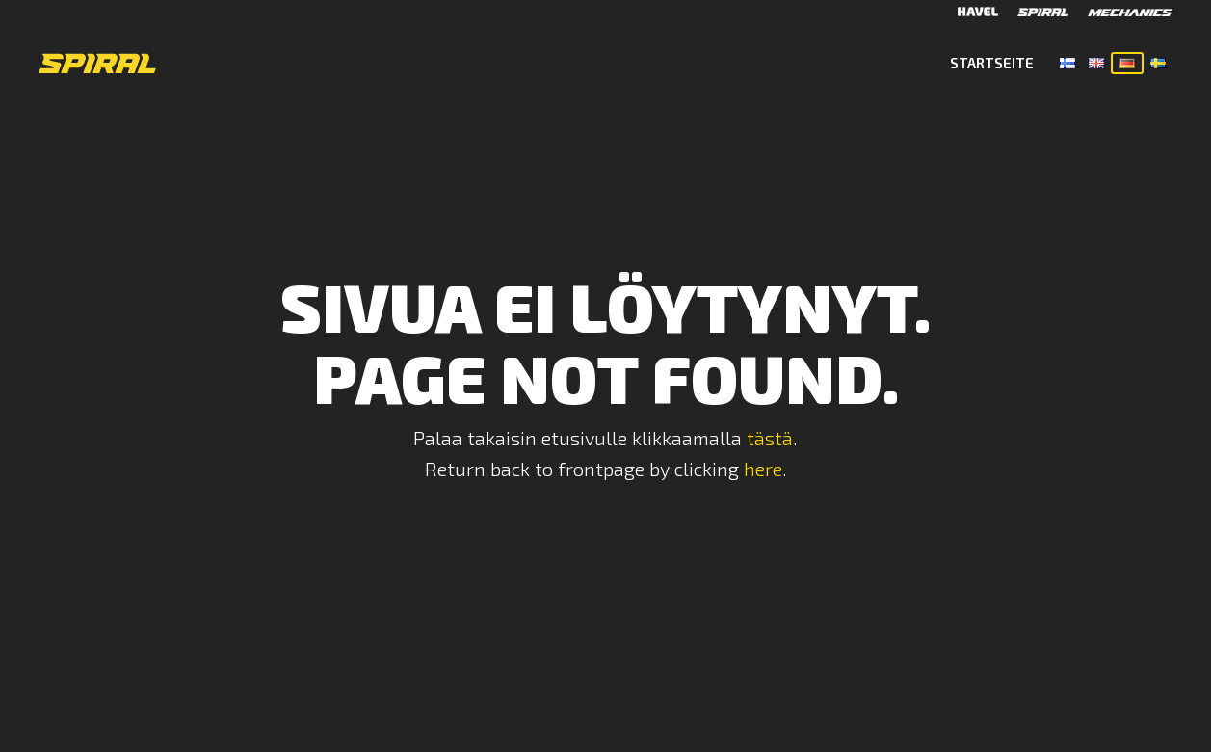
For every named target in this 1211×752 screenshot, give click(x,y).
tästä (770, 437)
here (763, 468)
